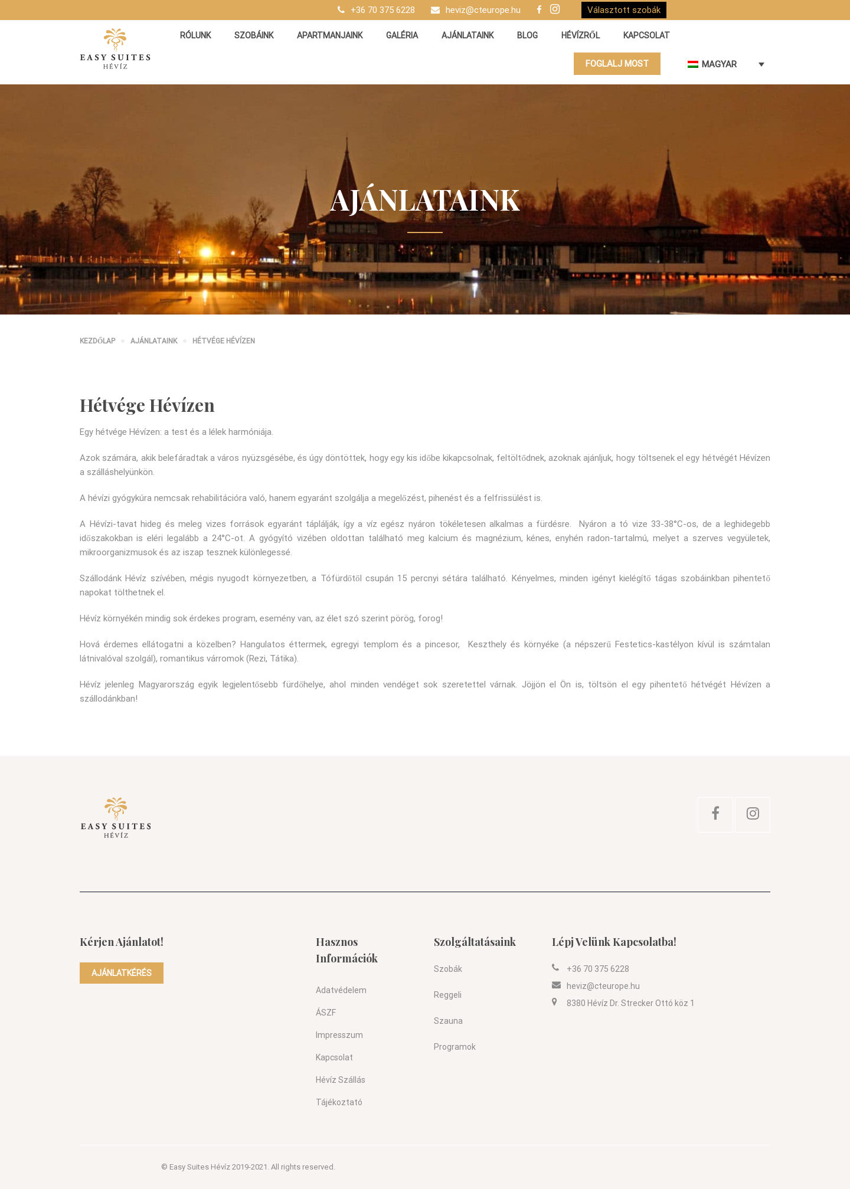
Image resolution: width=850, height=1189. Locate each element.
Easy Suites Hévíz (199, 1166)
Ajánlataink (467, 35)
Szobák (448, 969)
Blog (527, 35)
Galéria (402, 35)
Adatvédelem (341, 990)
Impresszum (339, 1035)
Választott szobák (624, 10)
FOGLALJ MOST (617, 63)
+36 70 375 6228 (383, 10)
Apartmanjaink (329, 35)
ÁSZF (326, 1012)
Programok (455, 1047)
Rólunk (195, 35)
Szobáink (253, 35)
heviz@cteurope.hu (483, 10)
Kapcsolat (646, 35)
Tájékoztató (339, 1102)
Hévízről (580, 35)
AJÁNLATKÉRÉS (121, 973)
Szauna (448, 1021)
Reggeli (448, 995)
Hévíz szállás (340, 1080)
